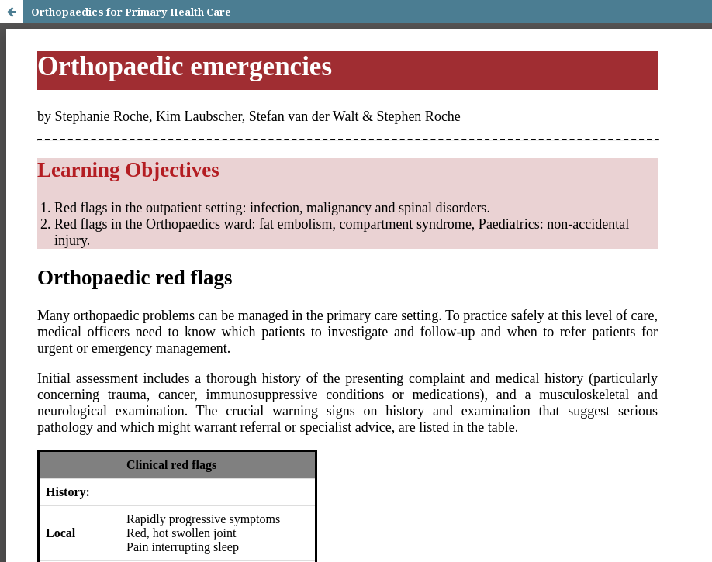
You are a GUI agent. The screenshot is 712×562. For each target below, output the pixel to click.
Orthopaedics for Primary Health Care (131, 12)
